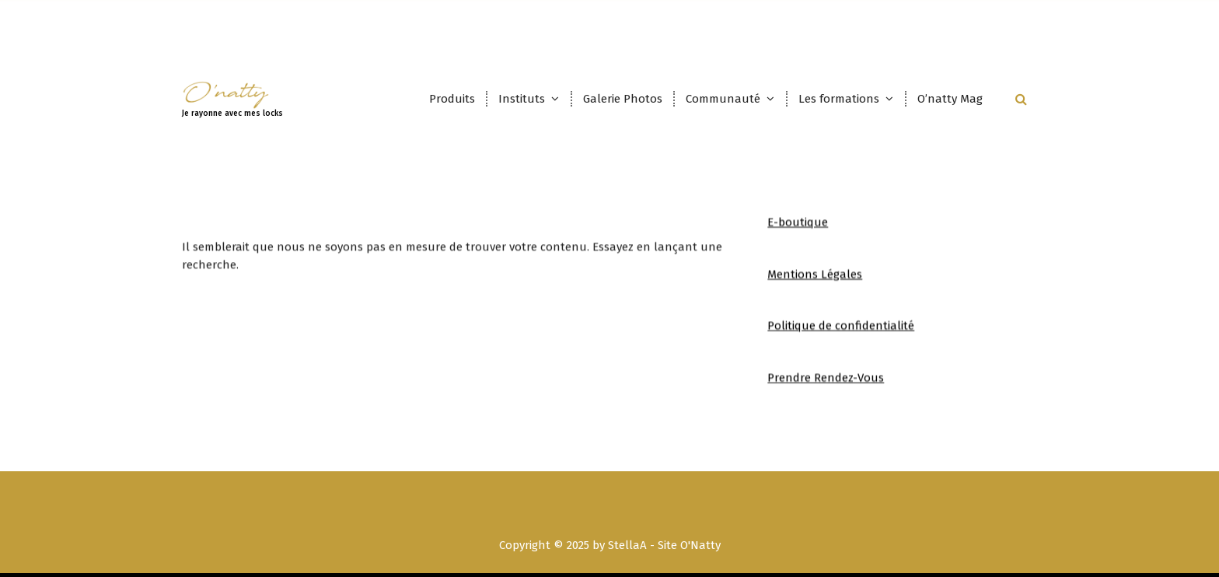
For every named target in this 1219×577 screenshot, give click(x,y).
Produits (452, 99)
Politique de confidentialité (840, 336)
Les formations (838, 99)
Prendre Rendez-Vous (825, 387)
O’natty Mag (950, 99)
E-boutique (797, 233)
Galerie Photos (622, 99)
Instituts (521, 99)
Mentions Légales (814, 284)
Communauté (723, 99)
